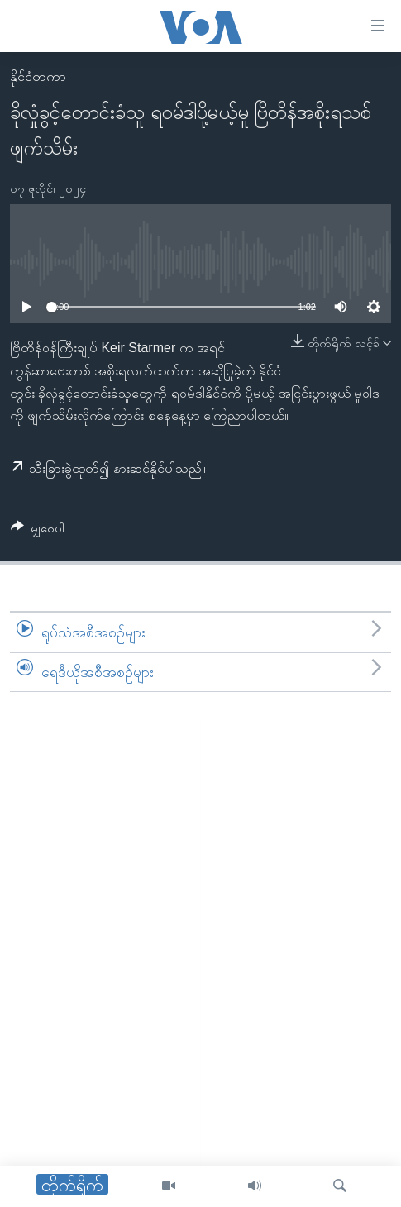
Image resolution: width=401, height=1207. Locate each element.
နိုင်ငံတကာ (38, 76)
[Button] (37, 531)
